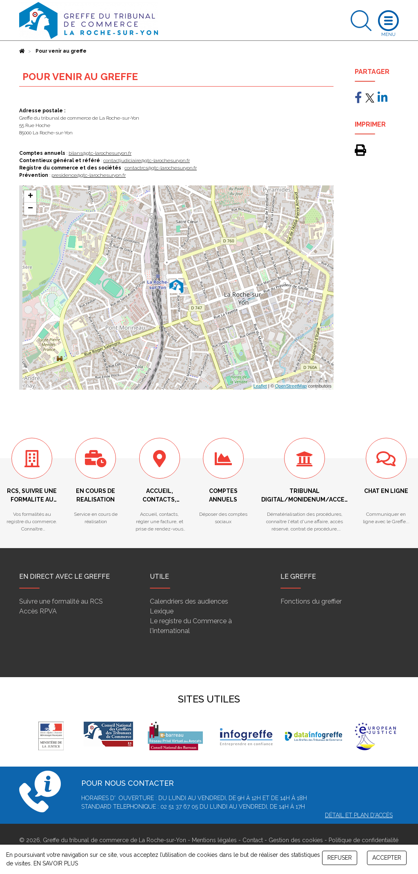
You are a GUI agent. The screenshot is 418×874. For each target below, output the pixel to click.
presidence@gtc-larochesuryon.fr (88, 175)
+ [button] (30, 196)
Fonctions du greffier (311, 601)
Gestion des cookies (296, 840)
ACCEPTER (386, 857)
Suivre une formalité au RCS (61, 601)
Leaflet (260, 385)
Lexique (161, 611)
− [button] (30, 209)
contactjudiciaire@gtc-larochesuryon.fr (146, 160)
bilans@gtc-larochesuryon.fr (100, 153)
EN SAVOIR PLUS (55, 863)
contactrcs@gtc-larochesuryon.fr (161, 168)
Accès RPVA (38, 611)
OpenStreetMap (291, 385)
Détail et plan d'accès (359, 815)
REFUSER (339, 857)
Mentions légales (214, 840)
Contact (252, 840)
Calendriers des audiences (189, 601)
